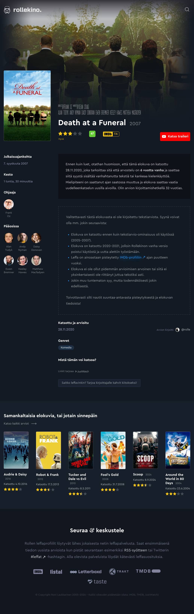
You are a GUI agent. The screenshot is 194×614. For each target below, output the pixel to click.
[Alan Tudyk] (9, 242)
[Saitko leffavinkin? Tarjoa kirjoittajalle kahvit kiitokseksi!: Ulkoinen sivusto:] (99, 383)
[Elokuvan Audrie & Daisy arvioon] (16, 461)
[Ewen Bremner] (9, 264)
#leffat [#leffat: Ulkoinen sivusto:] (36, 557)
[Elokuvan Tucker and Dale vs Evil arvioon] (80, 464)
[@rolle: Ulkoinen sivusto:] (182, 330)
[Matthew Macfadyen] (36, 264)
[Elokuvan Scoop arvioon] (145, 459)
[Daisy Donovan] (36, 242)
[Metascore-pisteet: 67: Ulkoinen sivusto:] (92, 134)
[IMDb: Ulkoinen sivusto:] (38, 571)
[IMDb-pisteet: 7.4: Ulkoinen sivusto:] (111, 134)
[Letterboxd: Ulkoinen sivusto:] (85, 571)
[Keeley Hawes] (22, 264)
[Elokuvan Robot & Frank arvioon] (48, 461)
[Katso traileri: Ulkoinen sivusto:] (175, 133)
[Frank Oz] (9, 208)
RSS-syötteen (135, 550)
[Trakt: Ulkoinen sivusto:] (119, 571)
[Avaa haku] (187, 7)
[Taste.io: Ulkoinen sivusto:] (97, 582)
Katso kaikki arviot (20, 423)
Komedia (66, 347)
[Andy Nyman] (22, 242)
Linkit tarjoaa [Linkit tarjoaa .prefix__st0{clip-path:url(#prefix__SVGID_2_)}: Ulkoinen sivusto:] (73, 371)
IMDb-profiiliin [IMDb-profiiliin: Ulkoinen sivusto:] (131, 257)
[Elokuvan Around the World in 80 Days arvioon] (177, 464)
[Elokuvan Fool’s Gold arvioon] (113, 461)
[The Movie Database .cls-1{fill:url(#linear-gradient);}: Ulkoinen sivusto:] (148, 571)
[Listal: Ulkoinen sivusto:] (55, 571)
